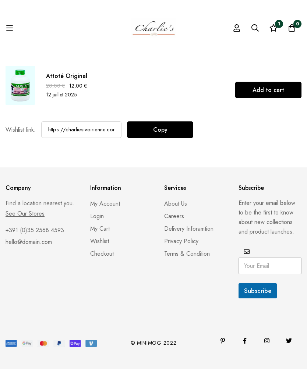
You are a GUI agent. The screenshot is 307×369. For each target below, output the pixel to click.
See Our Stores (25, 214)
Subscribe (257, 290)
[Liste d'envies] (273, 28)
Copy (160, 129)
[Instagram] (267, 341)
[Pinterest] (223, 341)
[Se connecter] (236, 28)
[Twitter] (289, 341)
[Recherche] (255, 28)
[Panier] (292, 28)
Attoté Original (66, 76)
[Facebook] (245, 341)
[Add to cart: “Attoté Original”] (268, 90)
